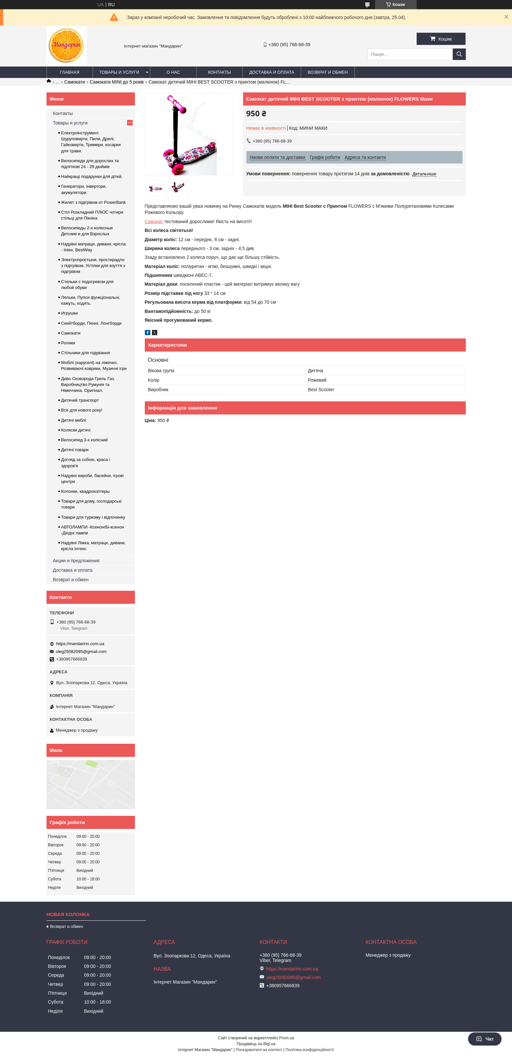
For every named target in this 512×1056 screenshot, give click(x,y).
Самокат (154, 221)
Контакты (219, 72)
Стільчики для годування (85, 352)
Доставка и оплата (271, 72)
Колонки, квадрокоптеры (85, 491)
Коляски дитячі (76, 430)
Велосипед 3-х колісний (84, 439)
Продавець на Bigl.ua (256, 1044)
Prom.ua (286, 1038)
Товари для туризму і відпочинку (93, 517)
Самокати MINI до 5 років (117, 82)
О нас (173, 72)
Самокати (74, 82)
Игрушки (69, 313)
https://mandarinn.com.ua (80, 643)
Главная (70, 72)
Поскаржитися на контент (259, 1049)
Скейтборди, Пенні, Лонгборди (91, 323)
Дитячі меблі (73, 420)
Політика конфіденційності (310, 1049)
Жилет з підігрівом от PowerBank (93, 202)
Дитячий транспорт (80, 400)
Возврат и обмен (328, 72)
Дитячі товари (75, 449)
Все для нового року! (82, 410)
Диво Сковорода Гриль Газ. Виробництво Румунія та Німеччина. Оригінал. (88, 384)
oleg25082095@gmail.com (81, 651)
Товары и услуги (120, 72)
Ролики (68, 342)
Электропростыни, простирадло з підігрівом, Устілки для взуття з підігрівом (93, 265)
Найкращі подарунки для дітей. (92, 176)
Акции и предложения (76, 560)
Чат (485, 1039)
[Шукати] (459, 54)
